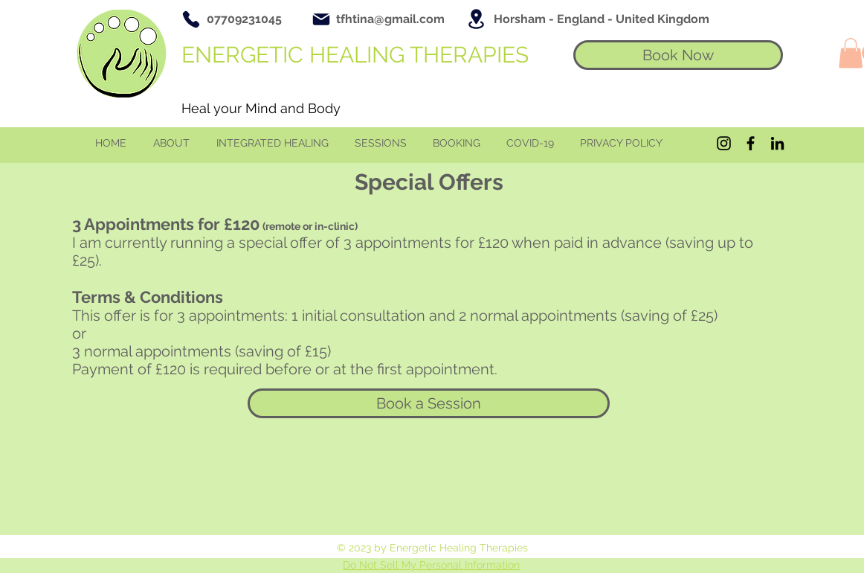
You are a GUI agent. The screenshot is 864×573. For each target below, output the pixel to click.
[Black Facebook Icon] (750, 143)
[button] (850, 53)
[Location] (476, 19)
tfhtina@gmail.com (390, 19)
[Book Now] (678, 55)
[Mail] (321, 19)
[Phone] (191, 19)
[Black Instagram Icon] (724, 143)
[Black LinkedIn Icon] (777, 143)
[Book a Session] (429, 403)
